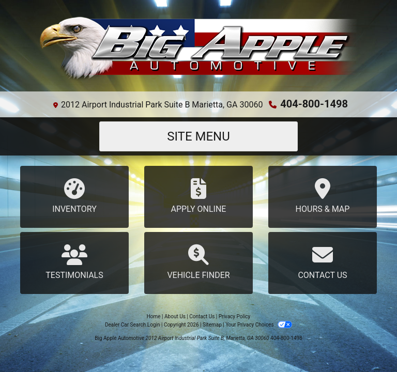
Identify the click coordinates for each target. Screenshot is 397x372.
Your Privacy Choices (258, 325)
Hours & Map (322, 196)
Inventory (74, 196)
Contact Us (322, 262)
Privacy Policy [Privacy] (235, 316)
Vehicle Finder (198, 262)
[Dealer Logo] (198, 49)
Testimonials (74, 262)
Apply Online (198, 196)
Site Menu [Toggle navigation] (198, 136)
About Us (175, 316)
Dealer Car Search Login (132, 325)
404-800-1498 (314, 104)
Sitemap (212, 325)
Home (154, 316)
